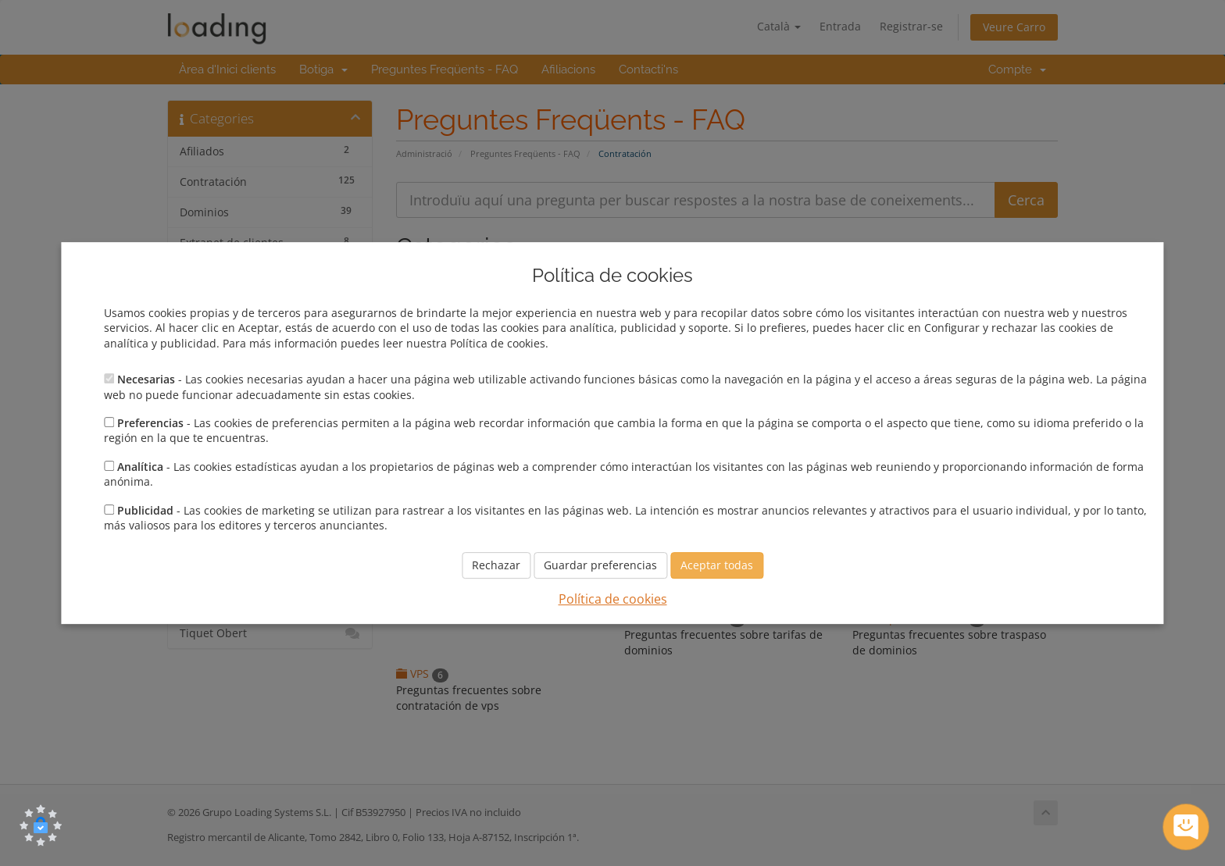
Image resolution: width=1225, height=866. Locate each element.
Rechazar (496, 565)
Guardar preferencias (600, 565)
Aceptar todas (716, 565)
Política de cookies (613, 599)
